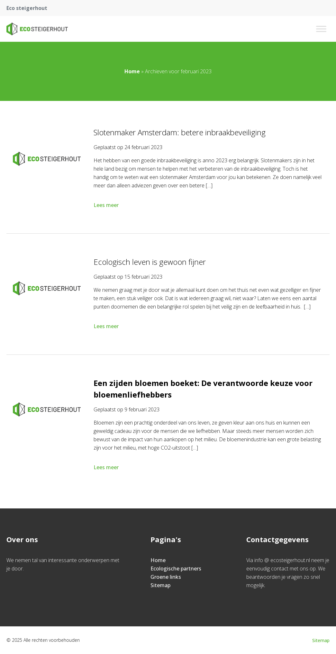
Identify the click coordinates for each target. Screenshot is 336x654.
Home (132, 71)
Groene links (165, 576)
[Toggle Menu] (321, 29)
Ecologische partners (175, 568)
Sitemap (160, 585)
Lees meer (107, 205)
